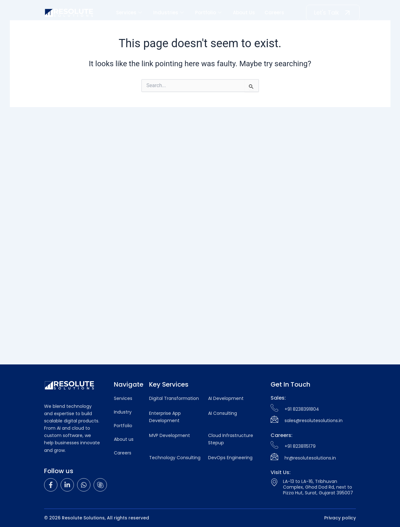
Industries (168, 12)
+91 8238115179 (300, 446)
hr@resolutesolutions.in (310, 458)
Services (129, 12)
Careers (274, 12)
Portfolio (208, 12)
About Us (244, 12)
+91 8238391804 (302, 409)
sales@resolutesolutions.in (314, 420)
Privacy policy (340, 518)
